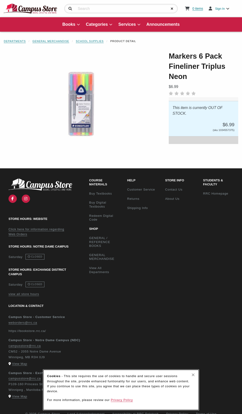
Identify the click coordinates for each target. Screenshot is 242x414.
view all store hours (24, 294)
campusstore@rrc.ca (25, 346)
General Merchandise (50, 41)
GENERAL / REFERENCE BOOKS (99, 242)
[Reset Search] (172, 9)
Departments (15, 41)
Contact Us (173, 189)
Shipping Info (137, 208)
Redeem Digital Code (101, 218)
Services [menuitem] (127, 24)
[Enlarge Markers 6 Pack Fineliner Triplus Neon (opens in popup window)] (80, 103)
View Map (19, 364)
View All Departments (99, 270)
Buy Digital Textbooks (97, 204)
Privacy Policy (122, 400)
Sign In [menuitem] (220, 8)
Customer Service (141, 189)
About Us (172, 198)
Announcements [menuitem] (163, 24)
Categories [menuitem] (97, 24)
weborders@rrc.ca (23, 322)
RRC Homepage (220, 193)
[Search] (70, 9)
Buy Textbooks (100, 193)
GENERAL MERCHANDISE (101, 257)
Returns (133, 198)
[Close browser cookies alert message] (193, 375)
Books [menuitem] (68, 24)
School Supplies (90, 41)
